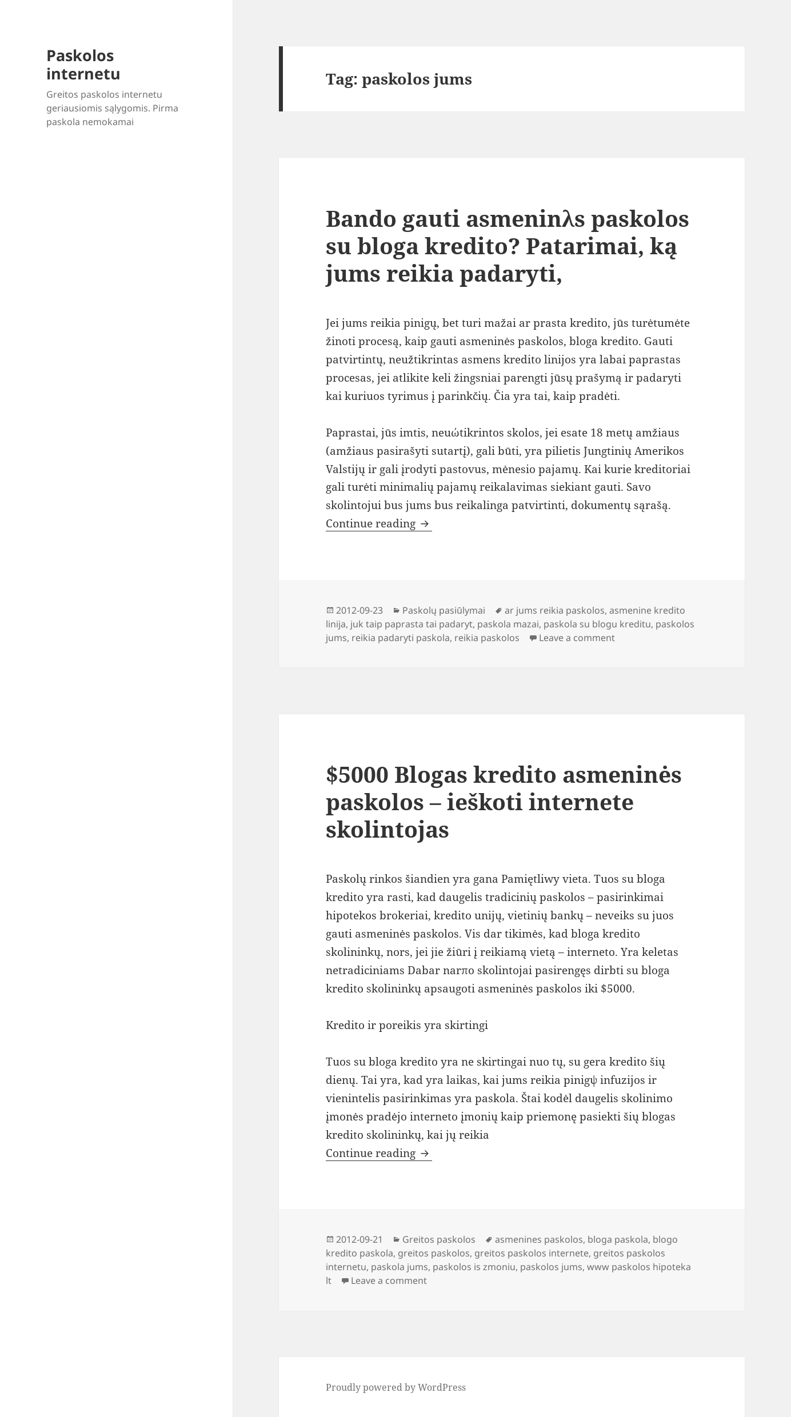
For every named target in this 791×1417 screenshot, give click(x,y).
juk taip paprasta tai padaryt (411, 624)
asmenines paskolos (539, 1239)
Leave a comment (577, 637)
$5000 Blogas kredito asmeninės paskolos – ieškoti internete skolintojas (504, 801)
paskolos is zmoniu (474, 1266)
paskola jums (399, 1266)
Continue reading (379, 523)
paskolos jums (551, 1266)
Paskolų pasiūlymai (443, 610)
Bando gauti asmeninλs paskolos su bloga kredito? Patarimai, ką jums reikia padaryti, (507, 245)
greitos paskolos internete (531, 1253)
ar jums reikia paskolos (555, 610)
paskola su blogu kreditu (597, 624)
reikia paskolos (487, 637)
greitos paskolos (434, 1253)
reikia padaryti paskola (400, 637)
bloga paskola (618, 1239)
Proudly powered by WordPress (396, 1387)
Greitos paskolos (439, 1239)
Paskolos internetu (83, 64)
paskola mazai (508, 624)
